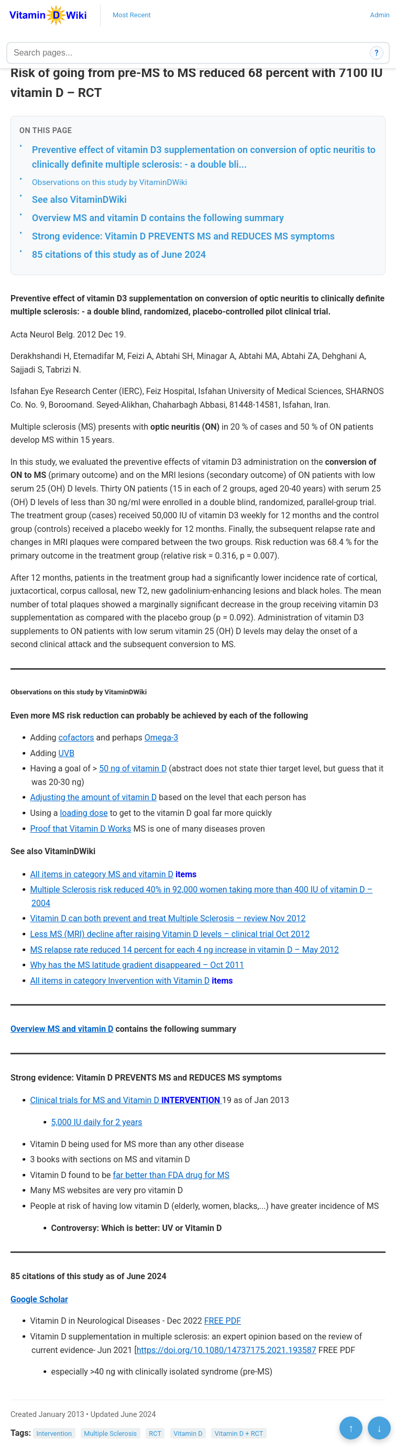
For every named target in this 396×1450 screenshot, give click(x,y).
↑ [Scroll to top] (351, 1428)
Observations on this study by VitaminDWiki (109, 182)
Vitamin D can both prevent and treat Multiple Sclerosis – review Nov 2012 (167, 918)
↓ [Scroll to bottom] (379, 1428)
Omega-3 (162, 738)
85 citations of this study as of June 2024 (119, 254)
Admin (380, 15)
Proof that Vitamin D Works (80, 829)
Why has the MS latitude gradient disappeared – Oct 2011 (137, 965)
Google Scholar (39, 1299)
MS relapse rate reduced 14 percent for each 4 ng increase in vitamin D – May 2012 (184, 950)
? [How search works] (377, 53)
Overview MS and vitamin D (61, 1029)
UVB (67, 753)
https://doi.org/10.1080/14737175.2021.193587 (226, 1350)
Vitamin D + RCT (239, 1433)
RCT (155, 1433)
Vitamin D (187, 1433)
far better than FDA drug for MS (171, 1175)
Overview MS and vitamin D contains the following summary (158, 217)
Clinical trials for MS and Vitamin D (126, 1100)
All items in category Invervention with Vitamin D (120, 981)
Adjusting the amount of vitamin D (93, 797)
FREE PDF (222, 1321)
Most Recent (132, 15)
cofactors (76, 738)
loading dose (83, 813)
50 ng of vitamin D (133, 768)
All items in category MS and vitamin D (101, 874)
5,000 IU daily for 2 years (96, 1122)
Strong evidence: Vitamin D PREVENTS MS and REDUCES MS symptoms (183, 236)
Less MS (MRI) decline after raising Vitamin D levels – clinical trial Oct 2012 (170, 934)
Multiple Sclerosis (110, 1433)
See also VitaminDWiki (79, 199)
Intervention (54, 1433)
